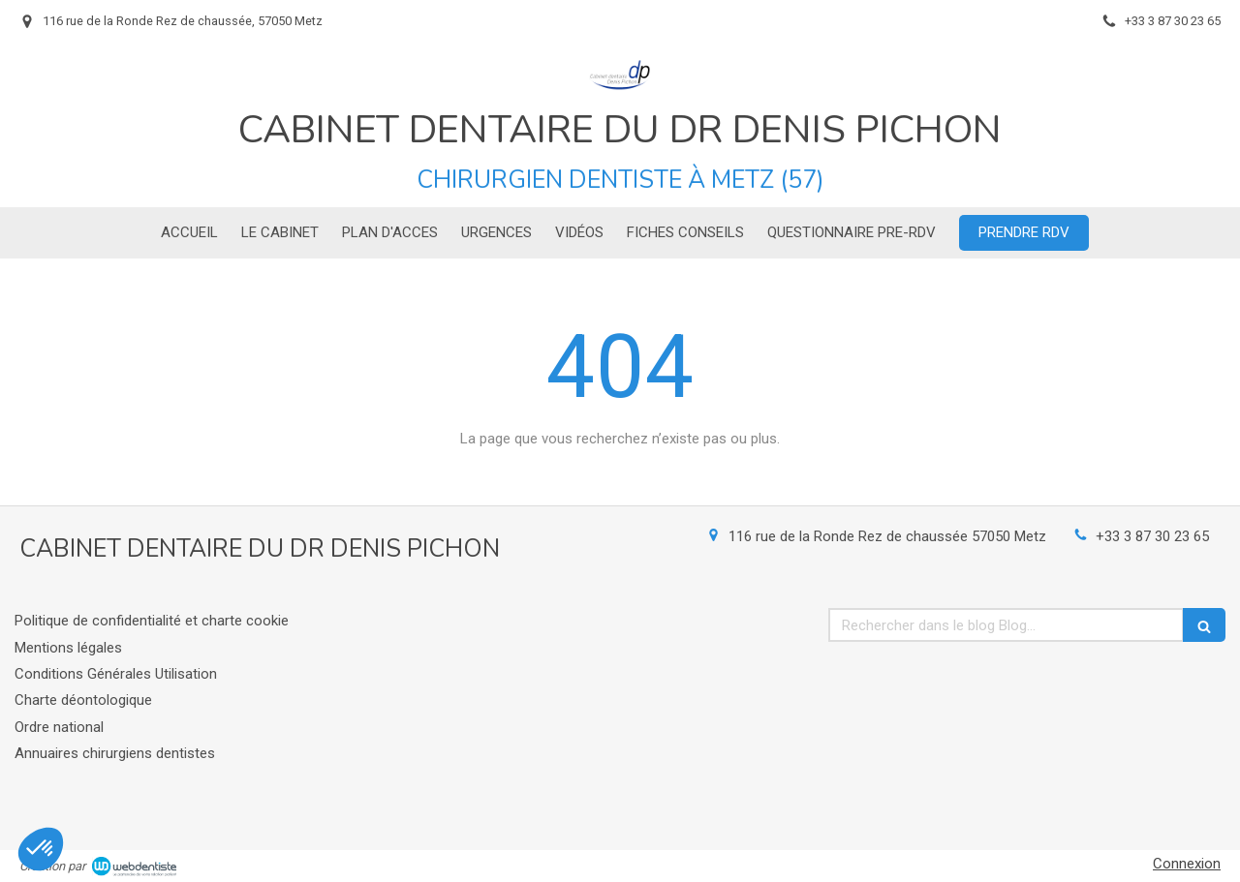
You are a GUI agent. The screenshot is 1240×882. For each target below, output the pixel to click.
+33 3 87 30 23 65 (1152, 536)
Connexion (1187, 863)
